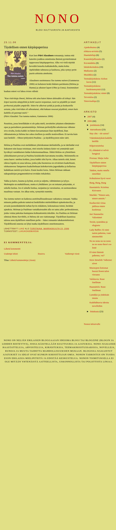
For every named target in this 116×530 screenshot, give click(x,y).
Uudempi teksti (11, 253)
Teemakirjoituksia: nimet (95, 93)
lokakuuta (95, 311)
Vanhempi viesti (72, 253)
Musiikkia (88, 74)
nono (58, 19)
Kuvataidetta (89, 63)
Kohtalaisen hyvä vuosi (100, 178)
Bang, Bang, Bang (98, 182)
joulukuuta (95, 125)
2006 (89, 121)
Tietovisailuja (90, 101)
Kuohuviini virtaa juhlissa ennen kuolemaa (97, 206)
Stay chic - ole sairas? (99, 133)
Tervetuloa (88, 97)
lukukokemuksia (29, 231)
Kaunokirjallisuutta (92, 59)
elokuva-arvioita (91, 51)
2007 (89, 116)
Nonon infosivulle (92, 324)
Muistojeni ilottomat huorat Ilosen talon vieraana (99, 271)
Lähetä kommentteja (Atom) (22, 260)
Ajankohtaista (90, 47)
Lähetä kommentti (12, 248)
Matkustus (88, 70)
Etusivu (41, 253)
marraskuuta (96, 129)
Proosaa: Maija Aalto (99, 158)
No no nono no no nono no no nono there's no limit (100, 244)
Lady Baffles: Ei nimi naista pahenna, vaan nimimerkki (100, 233)
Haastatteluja (90, 55)
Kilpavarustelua (97, 145)
